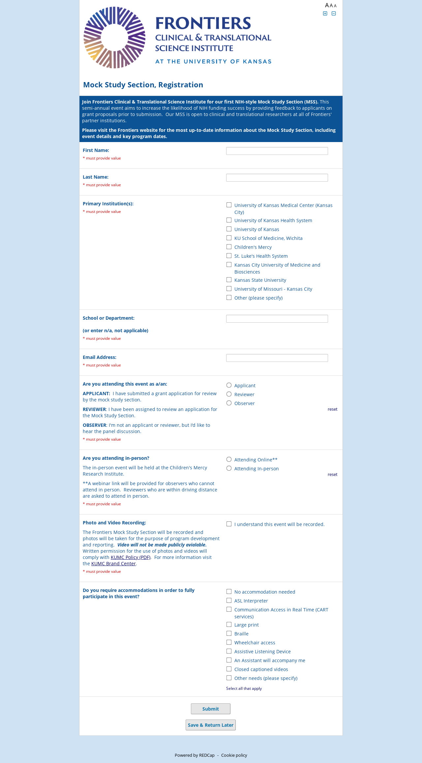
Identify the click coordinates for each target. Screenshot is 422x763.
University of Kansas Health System (273, 220)
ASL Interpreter (251, 601)
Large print (246, 625)
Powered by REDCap (195, 755)
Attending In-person (256, 468)
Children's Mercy (253, 247)
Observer (244, 403)
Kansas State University (260, 280)
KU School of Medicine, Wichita (268, 238)
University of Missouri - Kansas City (273, 289)
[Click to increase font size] (325, 13)
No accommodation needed (264, 592)
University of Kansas (256, 229)
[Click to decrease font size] (334, 13)
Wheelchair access (254, 642)
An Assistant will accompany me (269, 660)
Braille (241, 634)
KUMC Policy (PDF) (130, 557)
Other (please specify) (258, 298)
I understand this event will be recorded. (279, 524)
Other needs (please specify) (265, 678)
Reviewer (244, 394)
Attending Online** (256, 459)
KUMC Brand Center (113, 563)
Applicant (245, 385)
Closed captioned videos (261, 669)
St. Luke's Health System (261, 256)
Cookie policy (234, 755)
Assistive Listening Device (262, 651)
